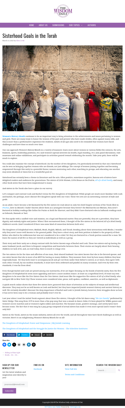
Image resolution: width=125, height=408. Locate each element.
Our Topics (77, 25)
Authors (92, 25)
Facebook (38, 369)
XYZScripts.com (75, 407)
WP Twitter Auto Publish (53, 407)
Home (31, 25)
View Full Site (71, 369)
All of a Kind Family (103, 180)
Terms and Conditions (74, 374)
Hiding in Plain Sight (12, 352)
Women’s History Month (13, 136)
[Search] (119, 370)
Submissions (58, 25)
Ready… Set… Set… (12, 355)
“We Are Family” (102, 298)
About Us (43, 25)
